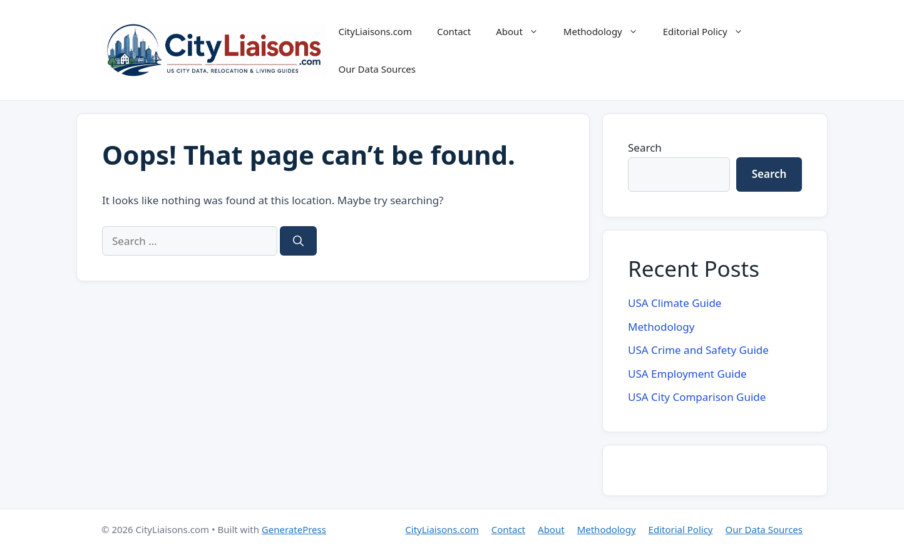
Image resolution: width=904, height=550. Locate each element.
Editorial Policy (709, 31)
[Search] (298, 241)
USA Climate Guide (674, 303)
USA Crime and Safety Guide (698, 350)
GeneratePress (294, 529)
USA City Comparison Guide (697, 397)
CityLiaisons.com (374, 31)
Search (645, 147)
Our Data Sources (377, 69)
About (523, 31)
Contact (454, 31)
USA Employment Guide (687, 373)
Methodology (606, 31)
